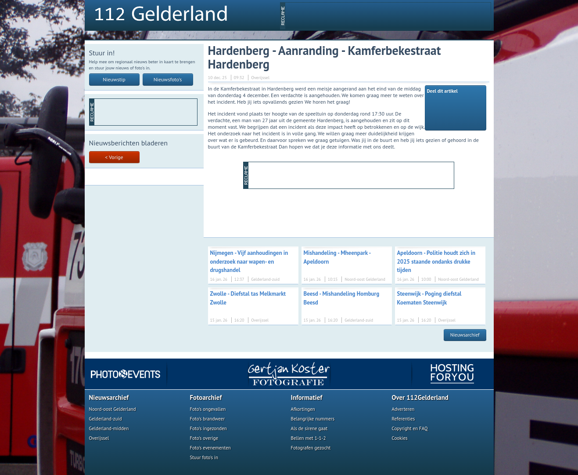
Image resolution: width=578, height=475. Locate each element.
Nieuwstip (114, 79)
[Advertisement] (388, 16)
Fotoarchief (206, 397)
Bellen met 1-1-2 (308, 438)
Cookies (400, 438)
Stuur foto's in (204, 457)
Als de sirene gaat (309, 428)
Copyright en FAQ (410, 428)
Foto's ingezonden (208, 428)
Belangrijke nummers (313, 419)
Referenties (403, 419)
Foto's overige (204, 438)
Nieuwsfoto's (168, 79)
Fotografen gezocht (311, 448)
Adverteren (403, 409)
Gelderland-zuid (105, 419)
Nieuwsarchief (465, 335)
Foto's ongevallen (208, 409)
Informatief (307, 397)
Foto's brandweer (207, 419)
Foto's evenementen (210, 448)
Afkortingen (303, 409)
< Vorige (114, 157)
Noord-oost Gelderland (112, 409)
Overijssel (99, 438)
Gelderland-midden (109, 428)
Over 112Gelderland (420, 397)
